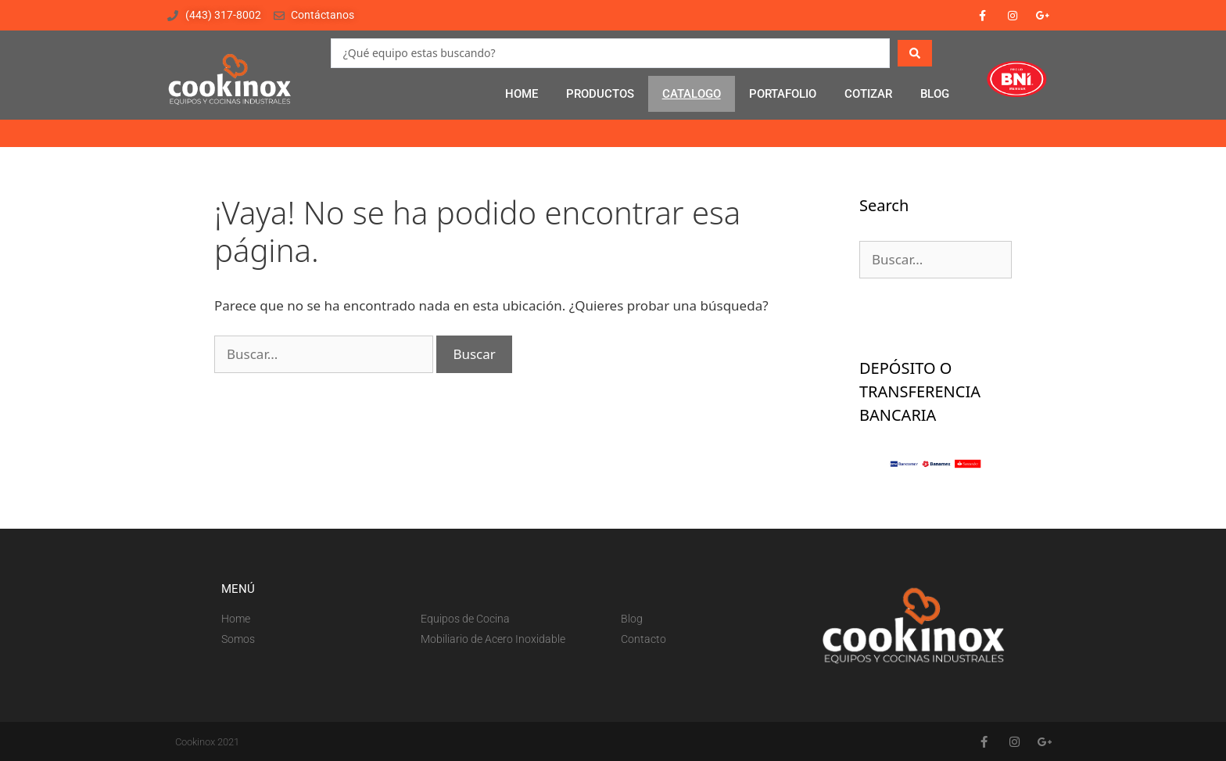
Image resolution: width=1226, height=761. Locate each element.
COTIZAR (868, 94)
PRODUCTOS (600, 94)
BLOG (934, 94)
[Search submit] (915, 53)
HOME (521, 94)
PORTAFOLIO (782, 94)
